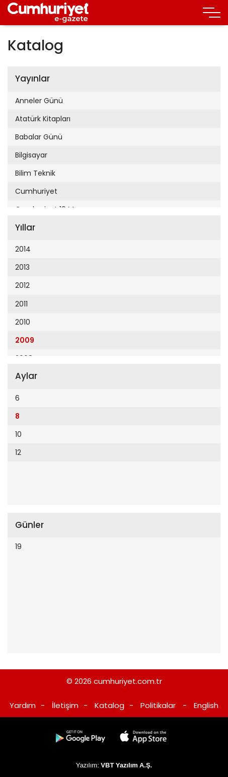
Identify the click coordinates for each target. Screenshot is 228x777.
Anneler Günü (39, 101)
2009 (24, 340)
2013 (22, 267)
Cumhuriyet (36, 191)
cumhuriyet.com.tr (128, 681)
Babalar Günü (38, 137)
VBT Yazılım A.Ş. (126, 765)
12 (18, 452)
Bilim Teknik (35, 173)
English (206, 705)
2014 (23, 249)
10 (18, 434)
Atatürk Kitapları (42, 119)
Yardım (23, 705)
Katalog (109, 705)
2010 (22, 322)
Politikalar (158, 705)
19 (18, 546)
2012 (22, 285)
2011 (21, 304)
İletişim (65, 705)
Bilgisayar (31, 155)
